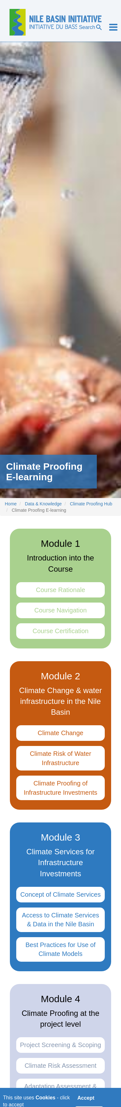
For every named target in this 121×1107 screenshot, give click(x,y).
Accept (85, 1099)
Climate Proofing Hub (91, 503)
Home (11, 503)
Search (91, 27)
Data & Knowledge (43, 503)
